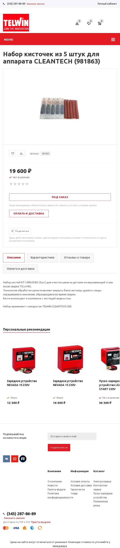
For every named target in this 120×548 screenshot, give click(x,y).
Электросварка (102, 481)
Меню (8, 39)
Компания (54, 471)
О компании (55, 481)
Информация (80, 471)
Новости (53, 485)
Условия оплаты (80, 481)
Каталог (99, 471)
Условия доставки (81, 485)
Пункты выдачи (57, 489)
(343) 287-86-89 (16, 3)
